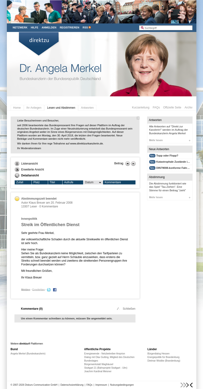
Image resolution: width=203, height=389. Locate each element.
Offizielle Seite (172, 107)
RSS (85, 27)
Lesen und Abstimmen (61, 107)
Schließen (125, 308)
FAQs (156, 107)
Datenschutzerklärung (71, 385)
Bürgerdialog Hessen (159, 353)
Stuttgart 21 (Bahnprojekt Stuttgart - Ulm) (105, 368)
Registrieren (69, 27)
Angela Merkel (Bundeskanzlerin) (28, 353)
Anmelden (49, 27)
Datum (93, 182)
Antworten (87, 107)
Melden (25, 289)
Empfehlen (38, 289)
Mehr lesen (169, 140)
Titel (52, 182)
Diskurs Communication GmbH (41, 385)
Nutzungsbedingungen (122, 385)
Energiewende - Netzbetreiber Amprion (104, 353)
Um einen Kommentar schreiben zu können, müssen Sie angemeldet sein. (67, 318)
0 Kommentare (48, 206)
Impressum (101, 385)
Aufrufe (68, 182)
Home (17, 107)
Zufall (19, 182)
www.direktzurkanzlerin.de (86, 143)
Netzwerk (20, 27)
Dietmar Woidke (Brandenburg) (164, 360)
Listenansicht (26, 163)
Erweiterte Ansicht (29, 169)
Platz (36, 182)
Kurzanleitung (140, 107)
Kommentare (113, 182)
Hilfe (34, 27)
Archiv (188, 107)
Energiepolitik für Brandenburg (164, 357)
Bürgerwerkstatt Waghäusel (98, 364)
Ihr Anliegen (34, 107)
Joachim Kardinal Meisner (98, 371)
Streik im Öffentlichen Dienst (50, 224)
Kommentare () (32, 308)
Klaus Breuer (37, 202)
